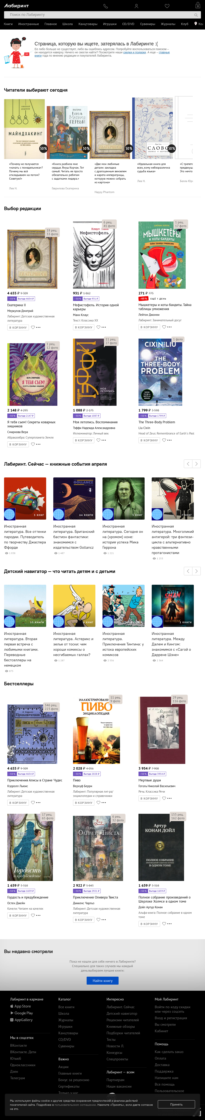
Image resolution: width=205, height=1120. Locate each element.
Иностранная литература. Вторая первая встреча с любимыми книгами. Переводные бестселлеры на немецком (21, 649)
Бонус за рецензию (73, 1079)
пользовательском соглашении (75, 1105)
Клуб (185, 24)
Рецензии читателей (123, 1020)
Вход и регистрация (171, 1018)
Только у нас (68, 1092)
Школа (68, 24)
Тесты (111, 1039)
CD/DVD (129, 24)
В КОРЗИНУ (18, 327)
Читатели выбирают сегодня (36, 89)
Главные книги (70, 1073)
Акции (63, 1066)
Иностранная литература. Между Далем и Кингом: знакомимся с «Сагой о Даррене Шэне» (171, 644)
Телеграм (17, 1078)
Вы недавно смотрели (28, 951)
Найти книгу (102, 980)
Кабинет (161, 1031)
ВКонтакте (18, 1045)
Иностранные (29, 24)
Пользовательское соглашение (169, 1093)
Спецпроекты (117, 1059)
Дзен (14, 1071)
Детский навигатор (122, 1013)
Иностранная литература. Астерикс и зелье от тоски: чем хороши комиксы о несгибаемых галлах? (73, 644)
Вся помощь (164, 1084)
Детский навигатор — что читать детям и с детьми (59, 571)
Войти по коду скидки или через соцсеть (172, 1009)
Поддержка (164, 1071)
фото (52, 234)
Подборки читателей (123, 1033)
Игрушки (110, 24)
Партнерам (115, 1079)
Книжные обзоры (121, 1026)
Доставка (162, 1064)
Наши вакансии (119, 1086)
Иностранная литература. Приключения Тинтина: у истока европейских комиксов (123, 644)
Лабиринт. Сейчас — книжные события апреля (55, 463)
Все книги (66, 1007)
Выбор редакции (22, 208)
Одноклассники (22, 1065)
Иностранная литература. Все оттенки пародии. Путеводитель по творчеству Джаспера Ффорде (25, 537)
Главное (51, 24)
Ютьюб (15, 1058)
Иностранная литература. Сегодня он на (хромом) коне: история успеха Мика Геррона (122, 537)
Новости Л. (115, 1046)
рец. (52, 230)
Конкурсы (114, 1052)
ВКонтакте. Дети (23, 1052)
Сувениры (148, 24)
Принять (176, 1104)
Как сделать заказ (169, 1051)
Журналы (168, 24)
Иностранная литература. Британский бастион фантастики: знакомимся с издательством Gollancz (73, 537)
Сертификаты (69, 1086)
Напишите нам (166, 1077)
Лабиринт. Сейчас (121, 1007)
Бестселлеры (19, 683)
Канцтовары (88, 24)
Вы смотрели (165, 1024)
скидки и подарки (134, 52)
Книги (8, 24)
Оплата (160, 1058)
